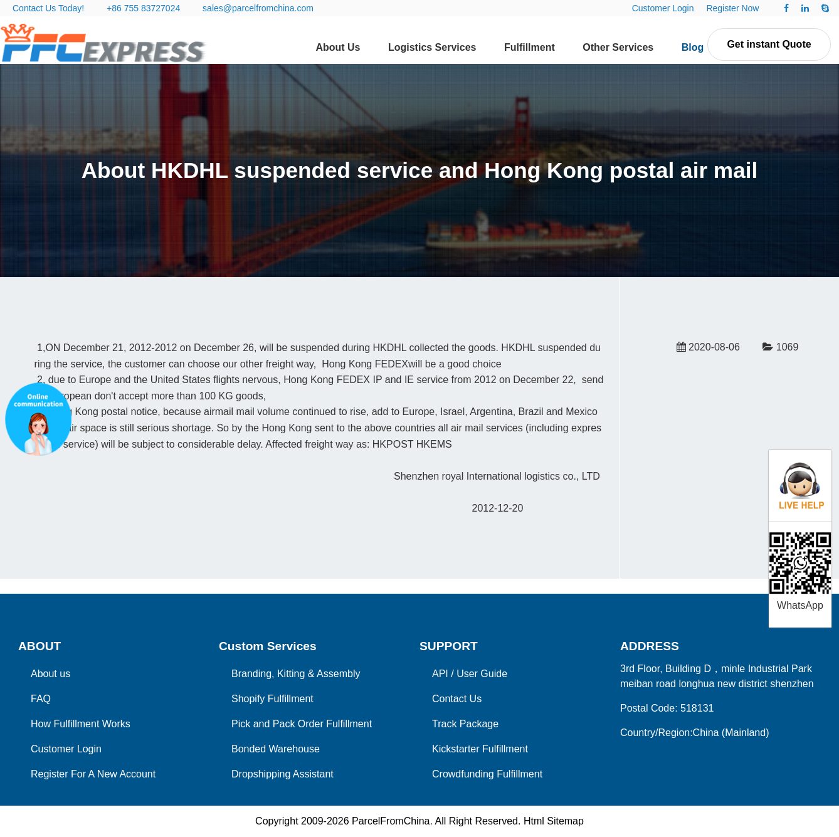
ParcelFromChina (391, 821)
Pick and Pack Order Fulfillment (301, 724)
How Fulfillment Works (80, 724)
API (440, 673)
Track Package (465, 724)
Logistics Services (432, 47)
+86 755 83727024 (143, 8)
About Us (337, 47)
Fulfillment (529, 47)
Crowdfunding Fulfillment (487, 774)
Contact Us (457, 698)
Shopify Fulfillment (272, 698)
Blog (693, 47)
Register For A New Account (93, 774)
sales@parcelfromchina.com (258, 8)
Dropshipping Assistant (282, 774)
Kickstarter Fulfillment (480, 749)
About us (50, 673)
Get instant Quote (769, 44)
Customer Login (663, 8)
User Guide (481, 673)
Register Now (732, 8)
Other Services (618, 47)
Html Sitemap (554, 821)
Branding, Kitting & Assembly (295, 673)
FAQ (41, 698)
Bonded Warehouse (275, 749)
